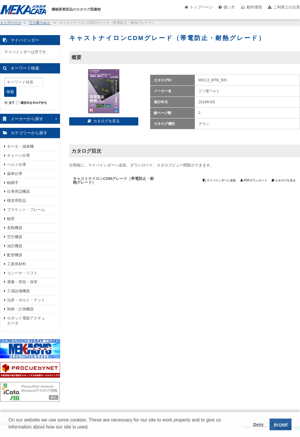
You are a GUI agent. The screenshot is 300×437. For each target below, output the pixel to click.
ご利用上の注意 (286, 7)
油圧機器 (14, 246)
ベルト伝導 (16, 164)
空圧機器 (14, 237)
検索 (10, 92)
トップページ (201, 7)
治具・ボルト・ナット (26, 300)
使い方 (229, 7)
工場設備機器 (18, 291)
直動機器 (14, 228)
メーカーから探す (27, 119)
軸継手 (12, 182)
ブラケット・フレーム (26, 209)
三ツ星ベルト (40, 23)
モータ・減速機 (20, 146)
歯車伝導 (14, 173)
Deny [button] (258, 424)
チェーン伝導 (18, 155)
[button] (9, 431)
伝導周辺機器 (18, 191)
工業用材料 (16, 264)
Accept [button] (281, 424)
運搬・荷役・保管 (22, 282)
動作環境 (254, 7)
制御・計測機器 (20, 309)
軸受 (11, 218)
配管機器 (14, 255)
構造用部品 (16, 200)
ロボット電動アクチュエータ (26, 320)
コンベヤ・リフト (22, 273)
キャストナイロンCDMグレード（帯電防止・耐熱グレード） (113, 180)
